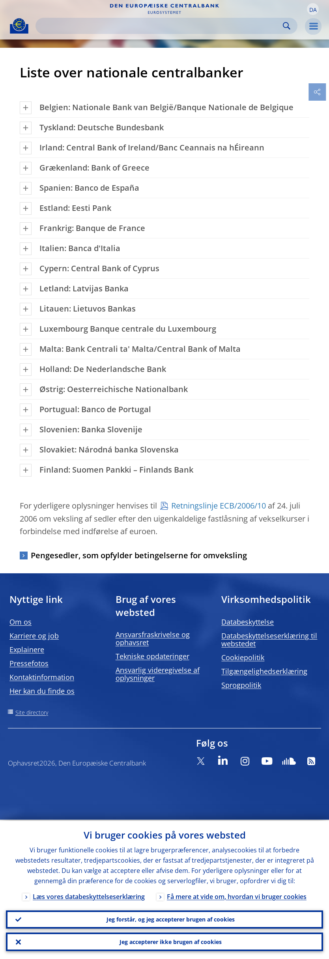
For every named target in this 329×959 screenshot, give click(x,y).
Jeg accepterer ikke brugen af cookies (171, 941)
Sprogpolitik (241, 685)
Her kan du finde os (42, 691)
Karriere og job (34, 635)
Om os (20, 622)
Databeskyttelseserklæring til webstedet (269, 639)
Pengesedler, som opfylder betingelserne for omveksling (139, 555)
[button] (313, 9)
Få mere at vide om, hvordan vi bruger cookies (237, 895)
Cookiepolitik (242, 657)
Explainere (26, 649)
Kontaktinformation (41, 677)
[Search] (160, 26)
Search (286, 26)
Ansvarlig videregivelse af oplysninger (158, 674)
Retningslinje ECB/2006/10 (218, 505)
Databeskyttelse (247, 622)
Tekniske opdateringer (152, 656)
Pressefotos (29, 663)
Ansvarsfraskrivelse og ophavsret (153, 638)
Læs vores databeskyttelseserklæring (89, 895)
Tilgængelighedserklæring (264, 671)
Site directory (31, 712)
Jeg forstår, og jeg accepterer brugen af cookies (171, 918)
